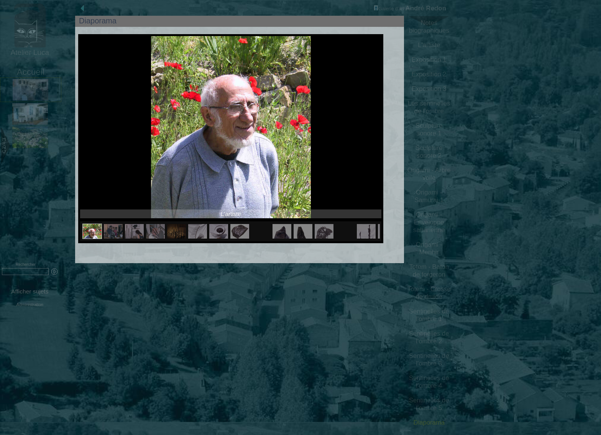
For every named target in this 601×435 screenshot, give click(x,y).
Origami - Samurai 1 (428, 196)
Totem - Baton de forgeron (429, 270)
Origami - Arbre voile (429, 173)
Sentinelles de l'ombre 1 (429, 315)
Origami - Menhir (429, 248)
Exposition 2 (429, 74)
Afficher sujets (29, 291)
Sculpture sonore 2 (428, 151)
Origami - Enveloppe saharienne (429, 222)
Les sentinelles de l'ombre (429, 107)
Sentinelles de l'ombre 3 (429, 359)
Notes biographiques (429, 26)
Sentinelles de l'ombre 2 (429, 337)
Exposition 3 (429, 88)
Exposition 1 (429, 59)
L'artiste (429, 45)
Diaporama (429, 422)
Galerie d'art (389, 9)
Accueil (30, 72)
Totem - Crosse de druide (429, 292)
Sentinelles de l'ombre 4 (429, 381)
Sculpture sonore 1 (428, 129)
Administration (29, 304)
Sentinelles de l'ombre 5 (429, 404)
